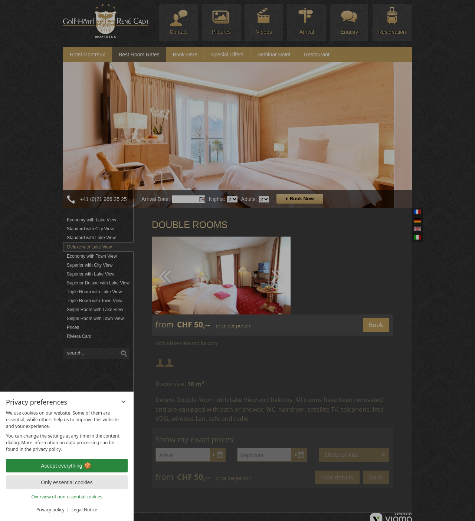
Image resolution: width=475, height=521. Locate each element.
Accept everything (66, 466)
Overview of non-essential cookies (66, 497)
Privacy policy (50, 510)
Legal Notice (84, 510)
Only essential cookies (66, 482)
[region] (67, 431)
